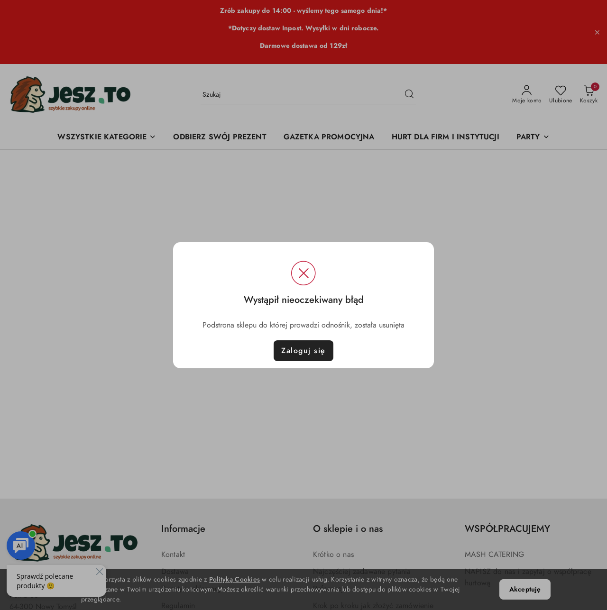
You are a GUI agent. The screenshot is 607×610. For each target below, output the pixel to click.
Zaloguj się (303, 351)
